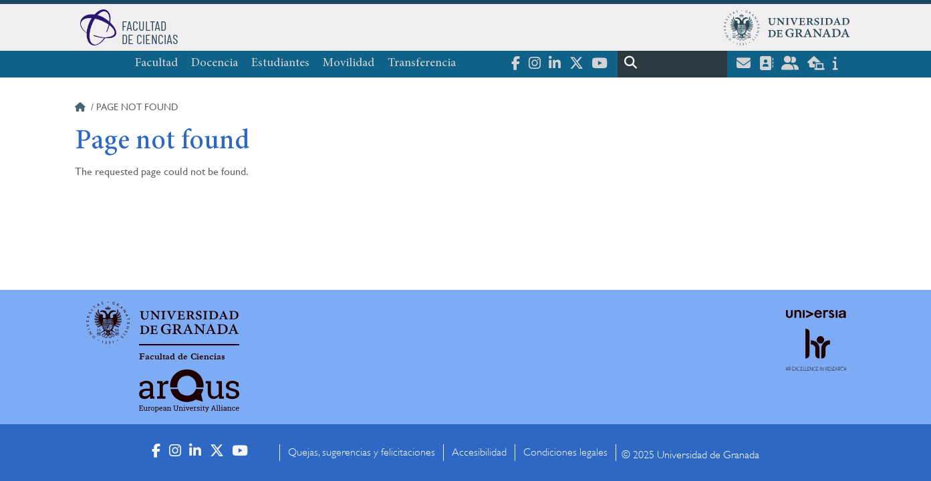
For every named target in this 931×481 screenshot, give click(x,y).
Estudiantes (280, 63)
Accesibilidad (479, 452)
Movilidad (348, 63)
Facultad (156, 63)
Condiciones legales (565, 452)
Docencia (214, 63)
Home (81, 109)
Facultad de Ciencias (182, 356)
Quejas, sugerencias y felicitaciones (361, 452)
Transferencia (422, 63)
